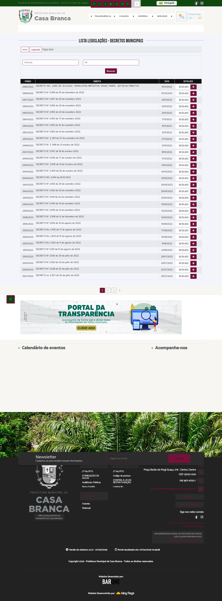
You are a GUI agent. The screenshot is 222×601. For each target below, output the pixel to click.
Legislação (35, 49)
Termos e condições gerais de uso (186, 522)
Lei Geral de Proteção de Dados (185, 540)
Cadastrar (179, 458)
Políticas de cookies (193, 526)
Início (25, 49)
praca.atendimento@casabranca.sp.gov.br (173, 489)
